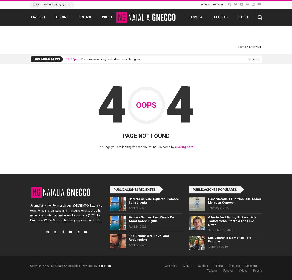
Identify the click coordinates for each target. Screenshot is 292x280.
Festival (85, 17)
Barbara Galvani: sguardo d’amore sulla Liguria (111, 59)
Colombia (194, 17)
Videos (243, 270)
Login (203, 4)
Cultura (218, 17)
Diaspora (38, 17)
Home (242, 46)
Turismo (61, 17)
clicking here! (184, 147)
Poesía (107, 17)
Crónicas (234, 265)
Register (218, 4)
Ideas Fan (104, 265)
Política (242, 17)
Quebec (203, 265)
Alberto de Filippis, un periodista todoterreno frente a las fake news (232, 221)
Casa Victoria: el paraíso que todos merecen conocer (234, 200)
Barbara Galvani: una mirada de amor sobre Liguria (151, 219)
